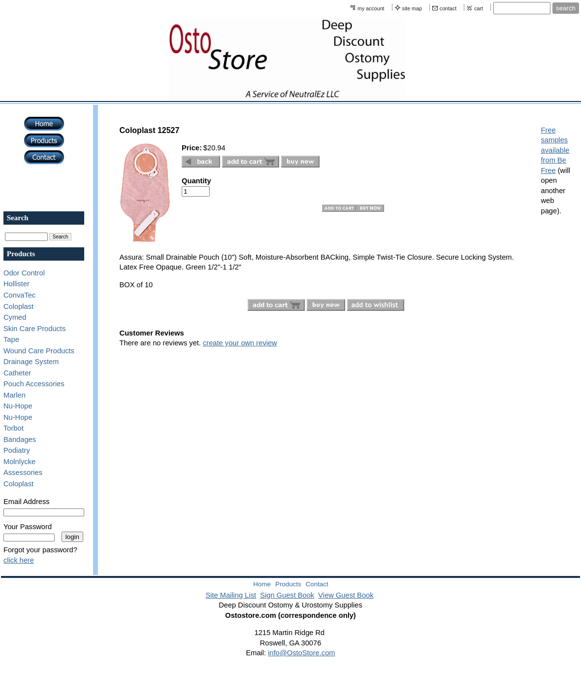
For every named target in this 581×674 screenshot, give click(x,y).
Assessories (22, 472)
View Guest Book (345, 595)
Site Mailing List (230, 595)
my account (371, 8)
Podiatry (16, 450)
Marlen (14, 395)
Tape (11, 339)
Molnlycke (19, 462)
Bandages (19, 439)
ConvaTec (19, 295)
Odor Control (24, 273)
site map (412, 8)
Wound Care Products (38, 351)
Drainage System (31, 362)
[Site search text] (521, 8)
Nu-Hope (17, 406)
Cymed (14, 317)
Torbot (13, 428)
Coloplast (18, 306)
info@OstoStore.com (301, 653)
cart (478, 8)
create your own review (240, 343)
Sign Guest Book (287, 595)
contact (448, 8)
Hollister (16, 284)
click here (18, 560)
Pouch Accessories (34, 384)
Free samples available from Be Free (555, 150)
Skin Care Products (34, 329)
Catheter (17, 373)
